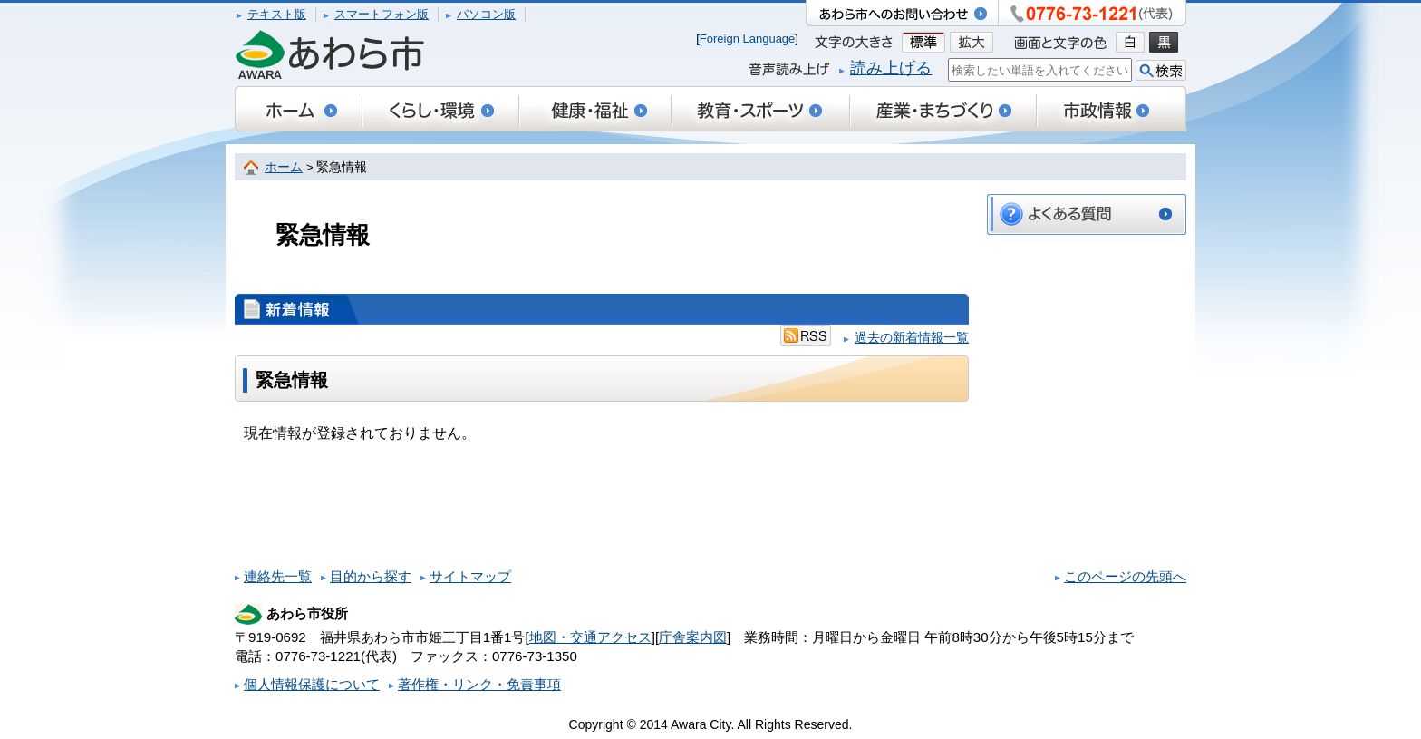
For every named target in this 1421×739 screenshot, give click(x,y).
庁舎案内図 (693, 637)
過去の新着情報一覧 (912, 338)
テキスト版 (276, 14)
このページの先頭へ (1125, 576)
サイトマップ (470, 576)
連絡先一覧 (278, 576)
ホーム (284, 167)
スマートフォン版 (381, 14)
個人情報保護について (312, 684)
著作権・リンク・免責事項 (479, 684)
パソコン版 (486, 14)
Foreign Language (748, 38)
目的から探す (370, 576)
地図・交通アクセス (590, 637)
